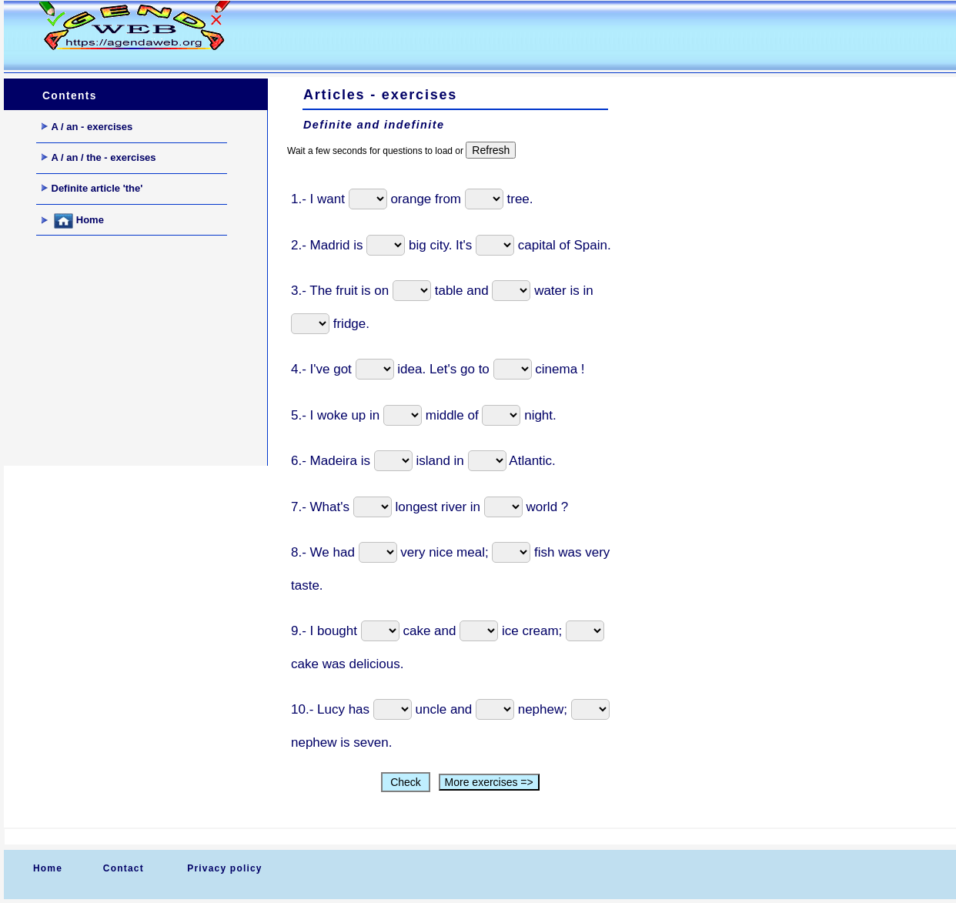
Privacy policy (224, 868)
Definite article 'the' (92, 188)
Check (405, 782)
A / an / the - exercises (99, 157)
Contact (123, 868)
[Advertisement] (546, 35)
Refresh (491, 150)
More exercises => (489, 782)
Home (73, 221)
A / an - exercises (87, 126)
